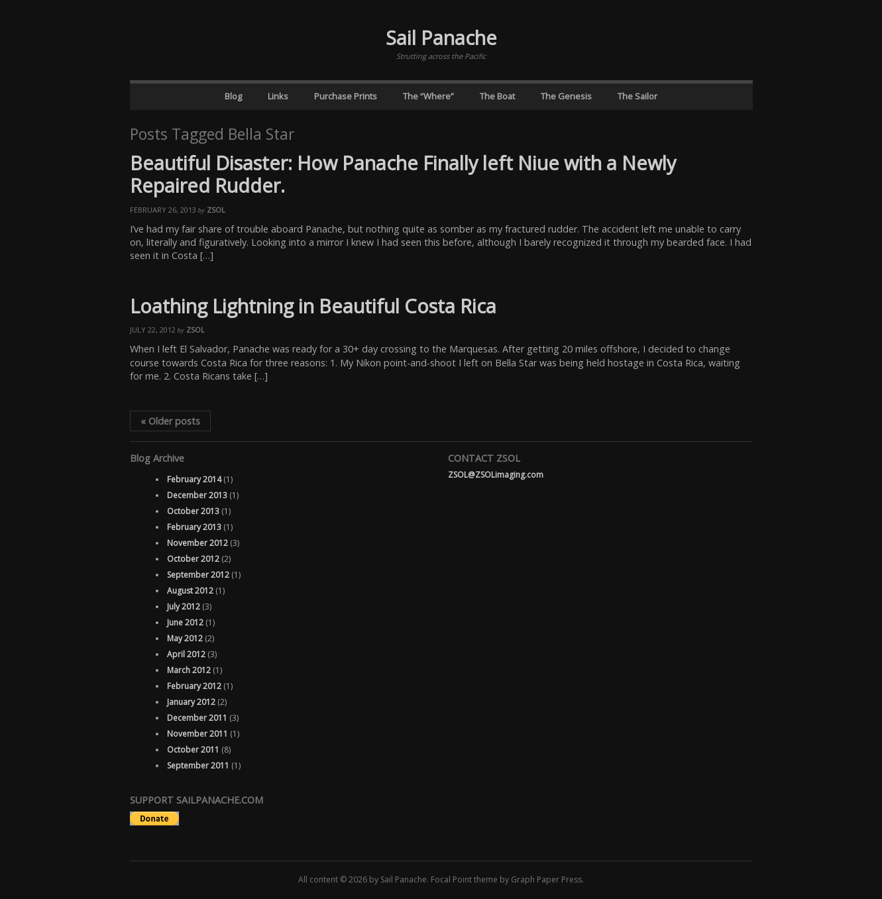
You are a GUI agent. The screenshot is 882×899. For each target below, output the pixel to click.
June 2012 (185, 622)
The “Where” (428, 96)
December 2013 (197, 495)
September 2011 (198, 765)
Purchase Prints (345, 96)
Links (278, 96)
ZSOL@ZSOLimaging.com (495, 474)
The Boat (497, 96)
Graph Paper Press (546, 879)
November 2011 (197, 733)
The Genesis (566, 96)
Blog (233, 96)
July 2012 (183, 606)
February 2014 (194, 479)
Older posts (170, 421)
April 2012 (186, 654)
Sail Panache (441, 37)
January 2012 (191, 702)
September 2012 (198, 574)
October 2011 (193, 749)
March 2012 (189, 670)
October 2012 (193, 558)
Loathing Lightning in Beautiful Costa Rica (313, 306)
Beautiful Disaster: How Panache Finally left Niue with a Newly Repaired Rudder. (403, 174)
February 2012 (194, 686)
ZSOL (216, 210)
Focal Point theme (464, 879)
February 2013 (194, 527)
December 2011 (197, 717)
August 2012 (190, 590)
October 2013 (193, 511)
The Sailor (637, 96)
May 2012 (185, 638)
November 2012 (197, 543)
